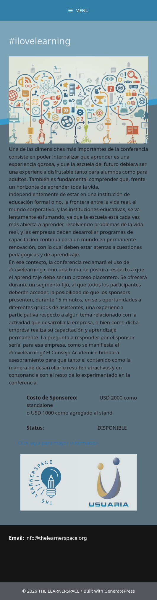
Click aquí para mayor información (58, 442)
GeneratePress (119, 591)
